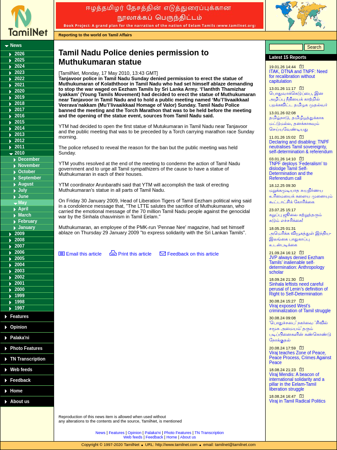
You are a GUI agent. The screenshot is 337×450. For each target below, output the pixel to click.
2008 (19, 239)
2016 (19, 115)
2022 (19, 78)
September (29, 177)
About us (19, 401)
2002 (19, 277)
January (26, 227)
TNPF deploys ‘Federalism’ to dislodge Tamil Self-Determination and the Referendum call (298, 171)
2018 (19, 103)
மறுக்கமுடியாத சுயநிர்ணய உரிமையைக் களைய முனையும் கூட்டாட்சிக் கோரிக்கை (301, 196)
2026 (19, 53)
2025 (19, 60)
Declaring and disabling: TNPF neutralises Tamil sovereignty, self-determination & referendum (301, 147)
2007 (19, 246)
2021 (19, 84)
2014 (19, 128)
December (28, 159)
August (25, 184)
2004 (19, 264)
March (24, 215)
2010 (19, 153)
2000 (19, 289)
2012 (19, 140)
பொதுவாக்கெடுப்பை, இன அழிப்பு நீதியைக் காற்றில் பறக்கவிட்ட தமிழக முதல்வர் (298, 99)
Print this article (135, 253)
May (22, 202)
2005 (19, 258)
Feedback (20, 380)
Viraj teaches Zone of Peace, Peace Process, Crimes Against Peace (300, 357)
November (29, 165)
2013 (19, 134)
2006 (19, 252)
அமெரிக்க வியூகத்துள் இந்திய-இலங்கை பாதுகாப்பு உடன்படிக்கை (300, 239)
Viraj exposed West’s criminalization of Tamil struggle (300, 308)
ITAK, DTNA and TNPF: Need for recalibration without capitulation (298, 76)
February (27, 221)
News (16, 45)
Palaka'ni (19, 337)
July (22, 190)
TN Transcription (27, 359)
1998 (19, 301)
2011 (19, 146)
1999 (19, 295)
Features (19, 316)
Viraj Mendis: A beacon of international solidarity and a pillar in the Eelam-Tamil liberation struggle (297, 382)
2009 (19, 233)
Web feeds (21, 369)
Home (16, 390)
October (26, 171)
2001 (19, 283)
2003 (19, 270)
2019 (19, 97)
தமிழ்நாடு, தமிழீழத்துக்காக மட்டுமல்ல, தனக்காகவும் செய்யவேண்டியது (296, 123)
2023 (19, 72)
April (23, 208)
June (23, 196)
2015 (19, 122)
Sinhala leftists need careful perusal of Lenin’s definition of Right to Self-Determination (298, 289)
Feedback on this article (193, 253)
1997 (19, 308)
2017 (19, 109)
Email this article (84, 253)
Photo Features (26, 348)
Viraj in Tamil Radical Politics (297, 401)
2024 (19, 66)
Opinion (18, 327)
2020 (19, 91)
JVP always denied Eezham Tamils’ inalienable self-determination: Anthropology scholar (297, 265)
